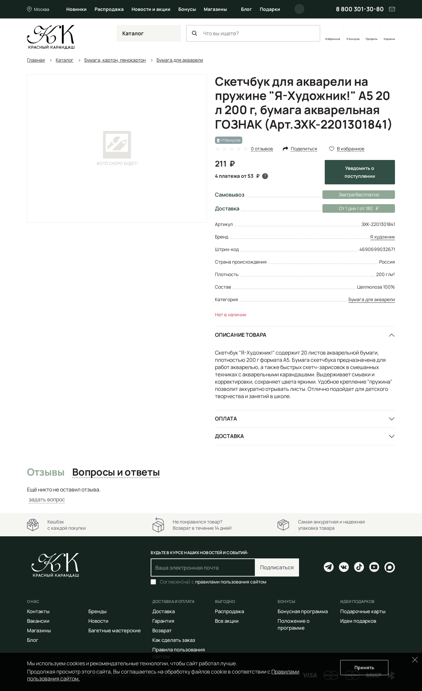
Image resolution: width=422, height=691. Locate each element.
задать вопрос (47, 499)
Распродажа (109, 9)
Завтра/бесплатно (359, 194)
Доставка (229, 436)
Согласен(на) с (213, 581)
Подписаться (277, 567)
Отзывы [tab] (45, 472)
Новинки (76, 9)
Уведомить (360, 172)
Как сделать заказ (173, 640)
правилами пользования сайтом (230, 582)
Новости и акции (151, 9)
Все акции (227, 620)
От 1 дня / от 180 (350, 208)
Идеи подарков (358, 620)
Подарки (270, 9)
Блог (246, 9)
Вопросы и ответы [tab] (116, 472)
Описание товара (240, 334)
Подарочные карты (362, 611)
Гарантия (163, 620)
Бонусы (187, 9)
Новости (98, 620)
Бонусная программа (303, 611)
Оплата (226, 418)
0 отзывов (262, 149)
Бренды (97, 611)
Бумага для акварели (371, 299)
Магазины (215, 9)
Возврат (162, 630)
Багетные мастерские (114, 630)
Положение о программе (294, 624)
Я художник (382, 237)
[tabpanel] (211, 494)
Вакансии (38, 620)
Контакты (38, 611)
